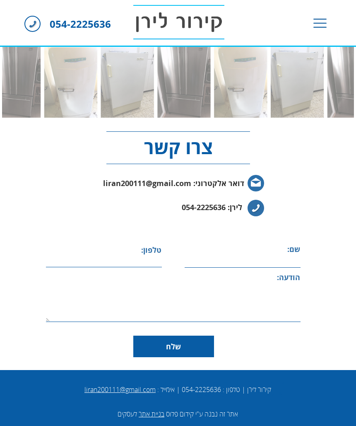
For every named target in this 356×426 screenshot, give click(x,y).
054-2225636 (80, 24)
